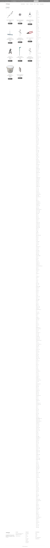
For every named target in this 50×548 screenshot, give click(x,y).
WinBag (37, 513)
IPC (37, 240)
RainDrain (37, 385)
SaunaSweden (38, 403)
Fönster (27, 4)
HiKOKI (37, 213)
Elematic (37, 121)
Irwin (37, 243)
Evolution (37, 134)
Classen (37, 84)
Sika (37, 416)
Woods (37, 516)
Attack (37, 43)
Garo (37, 166)
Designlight (38, 95)
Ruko (37, 398)
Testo (37, 476)
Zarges (37, 525)
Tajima (37, 462)
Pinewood (37, 361)
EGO (37, 116)
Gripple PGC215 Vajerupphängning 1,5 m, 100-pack (10, 76)
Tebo (37, 463)
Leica (37, 267)
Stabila (37, 434)
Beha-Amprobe (38, 53)
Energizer (37, 125)
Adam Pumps (38, 17)
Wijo (37, 511)
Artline (37, 36)
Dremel (37, 104)
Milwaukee (38, 307)
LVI (37, 281)
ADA (37, 16)
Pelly (37, 353)
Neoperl (37, 325)
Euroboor (37, 130)
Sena (37, 408)
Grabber (37, 180)
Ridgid (37, 393)
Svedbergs (38, 454)
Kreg (37, 258)
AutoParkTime (38, 44)
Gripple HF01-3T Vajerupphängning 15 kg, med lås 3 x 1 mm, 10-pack (20, 39)
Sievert (37, 413)
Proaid (37, 375)
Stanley (37, 436)
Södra (37, 426)
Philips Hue (38, 358)
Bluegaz (37, 62)
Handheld (37, 204)
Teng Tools (38, 472)
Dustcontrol (38, 108)
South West (38, 430)
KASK (37, 253)
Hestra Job (38, 211)
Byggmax (37, 71)
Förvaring (31, 4)
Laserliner (37, 263)
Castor (37, 75)
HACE (37, 198)
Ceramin (37, 80)
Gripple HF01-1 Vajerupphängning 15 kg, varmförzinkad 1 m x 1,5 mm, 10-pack (10, 39)
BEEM (37, 52)
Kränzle (37, 257)
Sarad (37, 402)
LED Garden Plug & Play (39, 266)
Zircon (37, 526)
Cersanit (37, 81)
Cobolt (37, 90)
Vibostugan (38, 499)
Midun (37, 303)
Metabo (37, 299)
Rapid (37, 386)
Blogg (38, 4)
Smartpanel (38, 422)
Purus (37, 381)
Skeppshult (38, 420)
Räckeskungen (38, 384)
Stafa (37, 435)
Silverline (37, 417)
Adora (37, 21)
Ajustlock (37, 26)
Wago (37, 504)
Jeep (37, 245)
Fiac (37, 145)
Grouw (37, 190)
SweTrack (37, 457)
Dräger (37, 103)
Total (37, 486)
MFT (37, 302)
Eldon (37, 120)
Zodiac (37, 527)
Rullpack (37, 399)
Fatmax (37, 143)
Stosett (37, 445)
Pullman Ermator (38, 380)
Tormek (37, 485)
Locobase (37, 276)
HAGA (37, 199)
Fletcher (37, 154)
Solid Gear (38, 427)
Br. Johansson (38, 67)
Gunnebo (37, 193)
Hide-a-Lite (38, 212)
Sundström (38, 448)
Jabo (37, 244)
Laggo (37, 261)
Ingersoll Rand (38, 235)
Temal (37, 471)
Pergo (37, 354)
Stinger (37, 444)
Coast (37, 89)
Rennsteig (37, 390)
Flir (37, 158)
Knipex (37, 254)
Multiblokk (37, 317)
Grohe (37, 189)
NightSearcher (38, 327)
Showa (37, 412)
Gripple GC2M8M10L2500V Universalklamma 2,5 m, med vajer (30, 21)
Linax (37, 272)
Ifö (37, 231)
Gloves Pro (38, 175)
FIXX (37, 153)
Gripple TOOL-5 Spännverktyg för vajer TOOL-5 (10, 58)
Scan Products (38, 404)
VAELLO (37, 494)
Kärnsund (37, 252)
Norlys (37, 335)
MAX (37, 295)
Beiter (37, 54)
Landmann (37, 262)
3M (37, 11)
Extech (37, 135)
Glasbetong (38, 172)
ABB (37, 12)
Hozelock (37, 225)
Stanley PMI (38, 439)
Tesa (37, 475)
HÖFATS (37, 217)
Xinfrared (37, 521)
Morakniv (37, 313)
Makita (37, 284)
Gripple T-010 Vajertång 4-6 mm (29, 38)
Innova (37, 236)
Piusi (37, 363)
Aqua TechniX (38, 31)
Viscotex (37, 502)
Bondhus (37, 63)
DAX (37, 93)
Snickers (37, 425)
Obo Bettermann (38, 340)
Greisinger (37, 185)
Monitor (37, 312)
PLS (37, 367)
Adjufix (37, 20)
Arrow (37, 35)
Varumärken (42, 4)
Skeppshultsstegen (38, 421)
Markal (37, 289)
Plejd (37, 366)
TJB (37, 480)
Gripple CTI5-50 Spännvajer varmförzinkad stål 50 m (20, 20)
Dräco (37, 102)
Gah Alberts (38, 162)
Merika (37, 298)
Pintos (37, 362)
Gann (37, 163)
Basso (37, 49)
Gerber (37, 171)
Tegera (37, 466)
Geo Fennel (38, 170)
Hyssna (37, 230)
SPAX (37, 431)
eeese (37, 113)
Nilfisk (37, 330)
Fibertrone (38, 148)
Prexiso (37, 372)
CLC (37, 85)
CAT (37, 76)
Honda (37, 221)
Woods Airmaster (38, 517)
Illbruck (37, 234)
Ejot (37, 117)
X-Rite (37, 520)
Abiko (37, 13)
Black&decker (38, 61)
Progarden (37, 376)
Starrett (37, 440)
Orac (37, 343)
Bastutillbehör (23, 4)
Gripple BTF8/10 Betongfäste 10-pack (10, 20)
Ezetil (37, 136)
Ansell (37, 30)
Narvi (37, 322)
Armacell (37, 34)
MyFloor (37, 320)
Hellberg (37, 208)
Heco (37, 207)
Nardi (37, 321)
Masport (37, 293)
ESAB (37, 126)
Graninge (37, 181)
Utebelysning (27, 541)
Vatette (37, 495)
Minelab (37, 308)
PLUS (37, 370)
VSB (37, 503)
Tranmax (37, 489)
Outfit (37, 348)
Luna (37, 280)
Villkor (36, 536)
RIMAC (37, 394)
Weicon (37, 507)
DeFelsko (37, 94)
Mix (36, 311)
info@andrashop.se (18, 536)
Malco (37, 285)
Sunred (37, 449)
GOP (37, 176)
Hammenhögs (38, 203)
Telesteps (37, 467)
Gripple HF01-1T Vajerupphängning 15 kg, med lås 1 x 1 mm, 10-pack (30, 58)
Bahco (37, 45)
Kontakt (36, 535)
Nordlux (37, 334)
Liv (36, 275)
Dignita (37, 99)
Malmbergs (38, 286)
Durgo (37, 107)
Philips (37, 357)
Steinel (37, 443)
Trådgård (27, 540)
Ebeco (37, 111)
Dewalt (37, 98)
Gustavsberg (38, 194)
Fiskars (37, 152)
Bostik (37, 66)
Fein (37, 144)
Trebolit (37, 490)
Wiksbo (37, 512)
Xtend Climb (38, 522)
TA (37, 461)
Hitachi (37, 216)
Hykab (37, 229)
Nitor (37, 331)
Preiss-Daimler (38, 371)
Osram (37, 345)
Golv (34, 4)
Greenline (37, 184)
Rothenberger (38, 395)
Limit (37, 271)
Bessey (37, 58)
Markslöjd (37, 290)
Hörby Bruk (38, 222)
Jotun (37, 249)
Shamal (37, 411)
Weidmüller (38, 508)
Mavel (37, 294)
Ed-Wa (37, 112)
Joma (37, 248)
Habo (37, 195)
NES (37, 326)
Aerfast (37, 22)
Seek (37, 407)
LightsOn (37, 270)
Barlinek (37, 48)
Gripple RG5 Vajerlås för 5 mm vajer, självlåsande (20, 75)
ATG (37, 40)
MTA (37, 316)
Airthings (37, 25)
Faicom (37, 140)
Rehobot (37, 389)
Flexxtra (37, 157)
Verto (37, 498)
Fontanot (37, 161)
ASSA (37, 39)
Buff (37, 70)
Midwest (37, 304)
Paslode (37, 352)
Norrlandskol (38, 336)
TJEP (37, 481)
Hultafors (38, 226)
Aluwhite (37, 29)
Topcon (37, 484)
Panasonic (38, 349)
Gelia (37, 167)
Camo (37, 72)
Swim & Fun (38, 458)
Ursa (37, 493)
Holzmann (37, 220)
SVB (37, 453)
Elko (37, 122)
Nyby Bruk (37, 339)
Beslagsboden (38, 57)
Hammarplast (38, 202)
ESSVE (37, 129)
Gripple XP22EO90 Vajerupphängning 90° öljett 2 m (20, 58)
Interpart (37, 239)
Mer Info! (30, 24)
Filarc (37, 149)
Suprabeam (38, 452)
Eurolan (37, 131)
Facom (37, 139)
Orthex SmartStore (38, 344)
